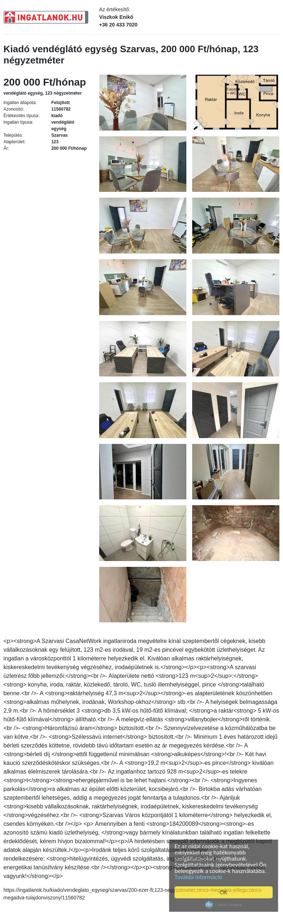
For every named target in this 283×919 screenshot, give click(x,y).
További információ (200, 877)
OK (225, 892)
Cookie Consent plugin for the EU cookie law (225, 905)
